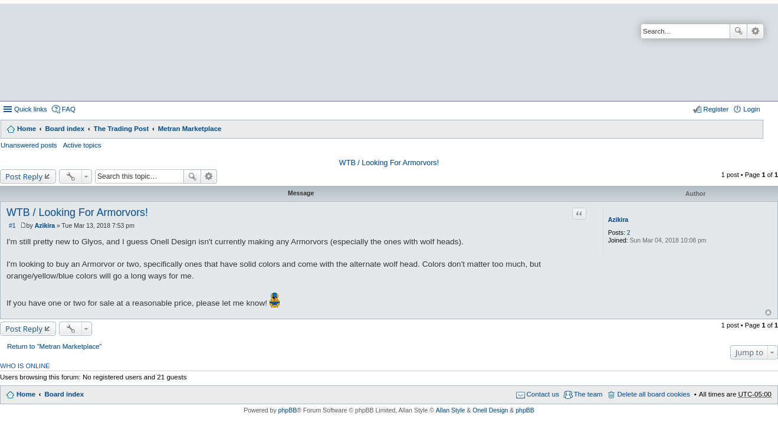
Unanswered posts (29, 145)
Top (768, 312)
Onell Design (490, 410)
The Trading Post (121, 128)
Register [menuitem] (715, 109)
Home (26, 128)
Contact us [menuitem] (543, 394)
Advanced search (755, 31)
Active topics (82, 145)
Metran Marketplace (190, 128)
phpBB (287, 410)
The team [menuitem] (588, 394)
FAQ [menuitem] (68, 109)
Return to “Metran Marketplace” (54, 346)
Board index (64, 128)
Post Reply (23, 176)
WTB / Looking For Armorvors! (389, 163)
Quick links (30, 109)
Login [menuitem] (751, 109)
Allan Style (450, 410)
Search (738, 31)
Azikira (618, 219)
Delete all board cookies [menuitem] (653, 394)
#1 (12, 225)
